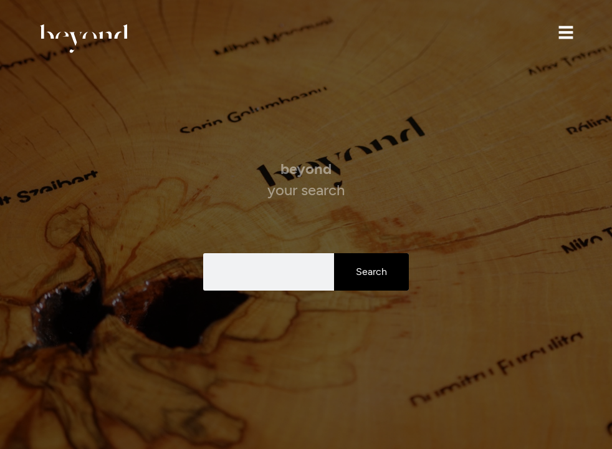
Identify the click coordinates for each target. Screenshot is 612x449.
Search (371, 272)
